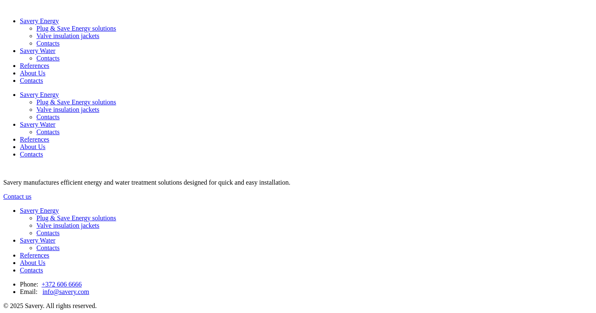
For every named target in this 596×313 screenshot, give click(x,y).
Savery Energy (39, 20)
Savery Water (37, 50)
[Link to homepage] (3, 6)
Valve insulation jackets (67, 35)
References (34, 65)
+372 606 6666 (61, 284)
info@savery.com (66, 291)
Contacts (48, 43)
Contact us (17, 196)
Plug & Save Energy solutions (76, 28)
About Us (33, 73)
